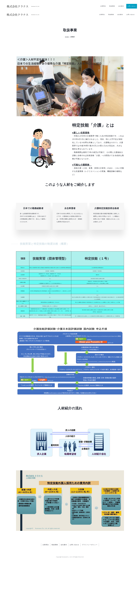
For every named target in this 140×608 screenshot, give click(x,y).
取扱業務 (112, 6)
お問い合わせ (132, 6)
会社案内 (121, 6)
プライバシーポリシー (90, 592)
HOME (67, 30)
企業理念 (103, 6)
